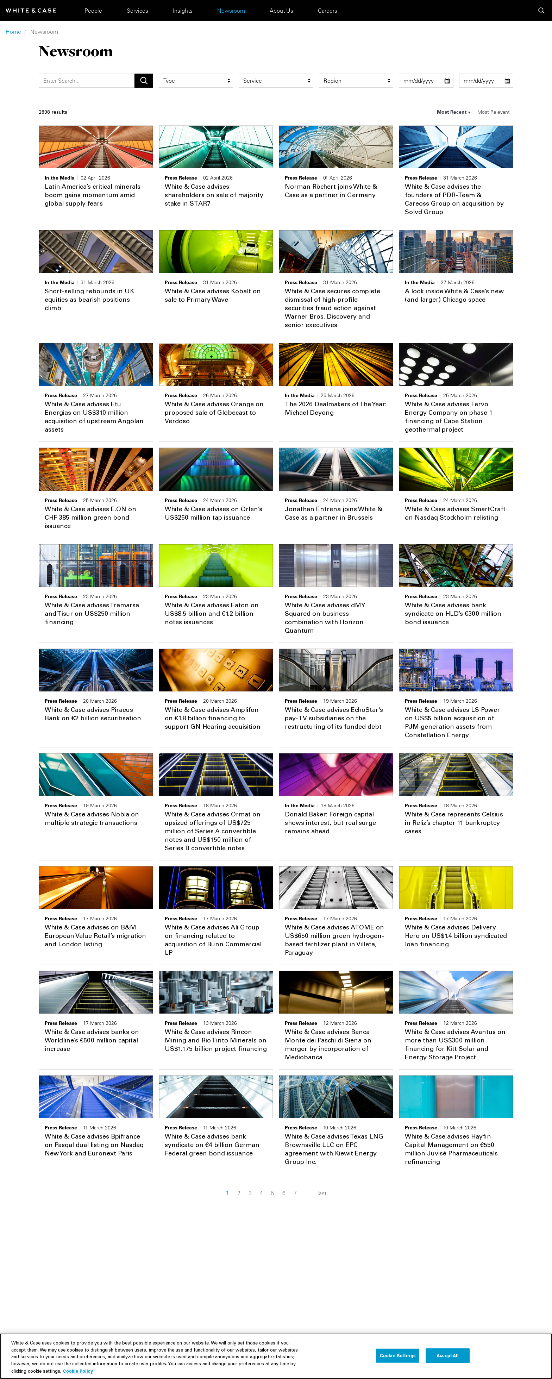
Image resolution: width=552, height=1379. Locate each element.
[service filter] (276, 81)
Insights (183, 10)
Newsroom (231, 10)
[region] (276, 1356)
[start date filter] (426, 81)
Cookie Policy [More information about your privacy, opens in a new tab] (78, 1371)
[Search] (86, 81)
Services (137, 10)
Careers (327, 10)
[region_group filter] (356, 81)
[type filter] (196, 81)
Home (13, 31)
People (93, 10)
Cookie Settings (398, 1355)
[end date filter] (486, 81)
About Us (281, 10)
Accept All (448, 1355)
